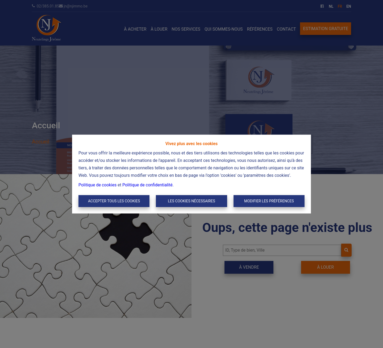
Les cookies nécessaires (191, 201)
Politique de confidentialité (147, 184)
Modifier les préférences (269, 201)
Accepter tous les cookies (114, 201)
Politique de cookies (97, 184)
